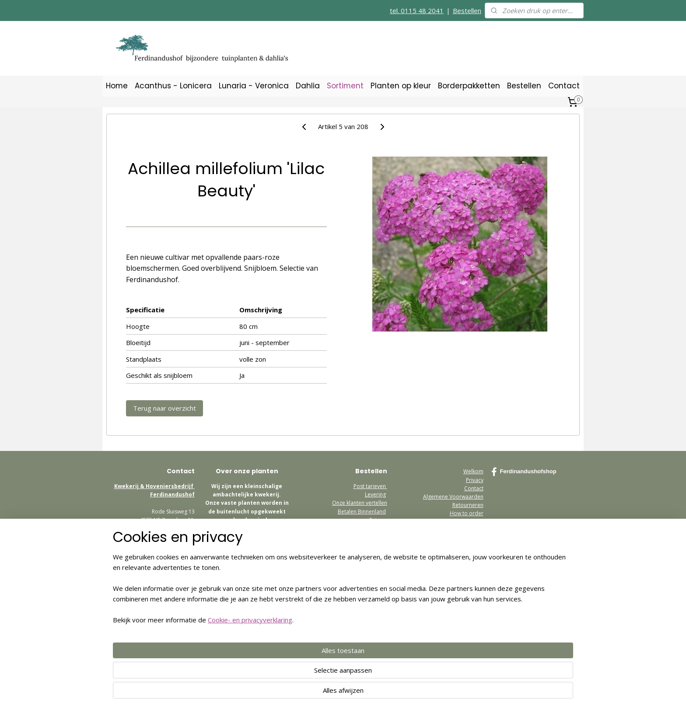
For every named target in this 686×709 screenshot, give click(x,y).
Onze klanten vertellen (359, 502)
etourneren (469, 505)
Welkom (473, 471)
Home (117, 85)
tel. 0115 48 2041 (417, 10)
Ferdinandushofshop (523, 472)
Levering (375, 494)
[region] (285, 662)
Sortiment (345, 85)
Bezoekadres (370, 544)
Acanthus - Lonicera (173, 85)
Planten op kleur (401, 85)
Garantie (375, 528)
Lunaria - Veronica (254, 85)
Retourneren (370, 536)
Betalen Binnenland (362, 511)
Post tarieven (370, 486)
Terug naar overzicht (164, 408)
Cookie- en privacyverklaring (239, 693)
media (475, 530)
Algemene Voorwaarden (453, 496)
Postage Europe (463, 522)
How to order (466, 513)
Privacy (474, 480)
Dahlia (308, 85)
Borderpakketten (469, 85)
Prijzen (377, 520)
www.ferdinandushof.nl (454, 538)
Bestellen (467, 10)
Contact (564, 85)
